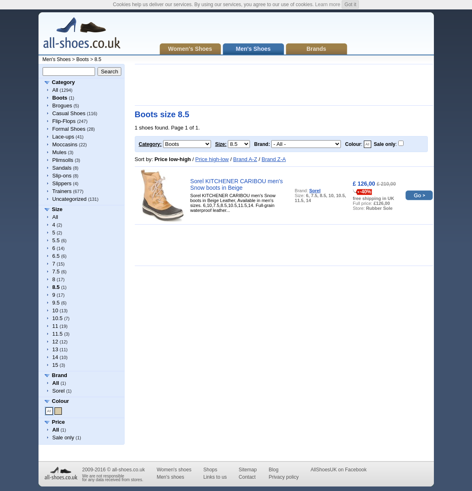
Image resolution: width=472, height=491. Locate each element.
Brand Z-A (273, 159)
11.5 (57, 334)
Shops (210, 470)
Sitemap (248, 470)
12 (55, 342)
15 (55, 365)
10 (55, 310)
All (55, 90)
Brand (60, 375)
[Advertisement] (284, 84)
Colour (60, 401)
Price (58, 422)
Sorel (58, 391)
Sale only (63, 437)
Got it (350, 4)
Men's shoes (170, 477)
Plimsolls (62, 160)
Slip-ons (62, 176)
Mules (59, 152)
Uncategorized (69, 199)
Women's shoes (174, 470)
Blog (274, 470)
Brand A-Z (245, 159)
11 (55, 326)
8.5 (98, 59)
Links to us (215, 477)
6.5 (56, 256)
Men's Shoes (57, 59)
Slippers (62, 183)
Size (57, 209)
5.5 (56, 240)
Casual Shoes (69, 113)
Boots (82, 59)
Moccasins (64, 144)
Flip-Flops (64, 121)
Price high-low (212, 159)
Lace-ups (63, 137)
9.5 (56, 303)
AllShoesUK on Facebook (339, 470)
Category (63, 82)
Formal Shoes (69, 129)
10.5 (57, 318)
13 (55, 349)
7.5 (56, 271)
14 (55, 357)
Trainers (62, 191)
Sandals (62, 168)
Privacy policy (284, 477)
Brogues (62, 105)
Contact (247, 477)
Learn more (327, 4)
